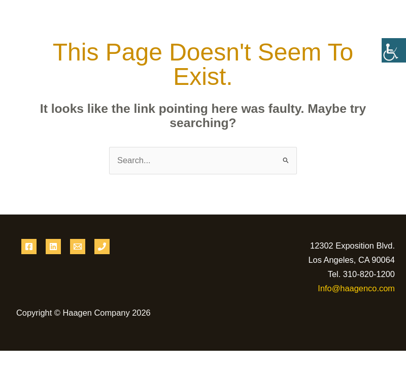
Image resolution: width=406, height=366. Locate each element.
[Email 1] (77, 246)
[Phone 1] (102, 246)
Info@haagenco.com (356, 288)
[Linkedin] (53, 246)
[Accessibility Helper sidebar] (394, 50)
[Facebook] (29, 246)
